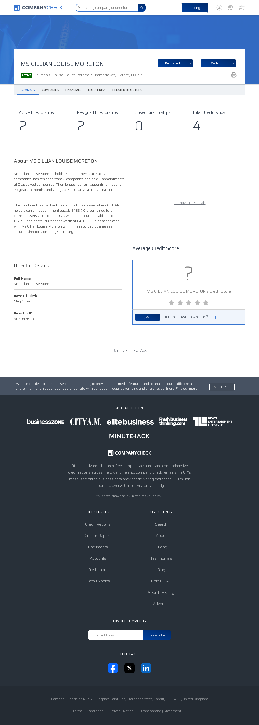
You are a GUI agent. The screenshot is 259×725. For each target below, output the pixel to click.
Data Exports (98, 581)
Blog (161, 570)
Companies (50, 89)
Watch (215, 63)
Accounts (98, 558)
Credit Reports (98, 524)
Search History (161, 592)
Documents (98, 547)
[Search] (142, 8)
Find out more (186, 388)
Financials (73, 89)
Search (161, 524)
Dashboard (98, 570)
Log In (215, 317)
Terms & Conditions (87, 711)
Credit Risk (97, 89)
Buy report (179, 63)
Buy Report (148, 317)
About (161, 535)
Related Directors (127, 89)
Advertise (161, 604)
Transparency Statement (160, 711)
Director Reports (97, 535)
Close (224, 387)
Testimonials (161, 558)
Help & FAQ (161, 581)
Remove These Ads (190, 203)
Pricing (194, 7)
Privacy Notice (122, 711)
